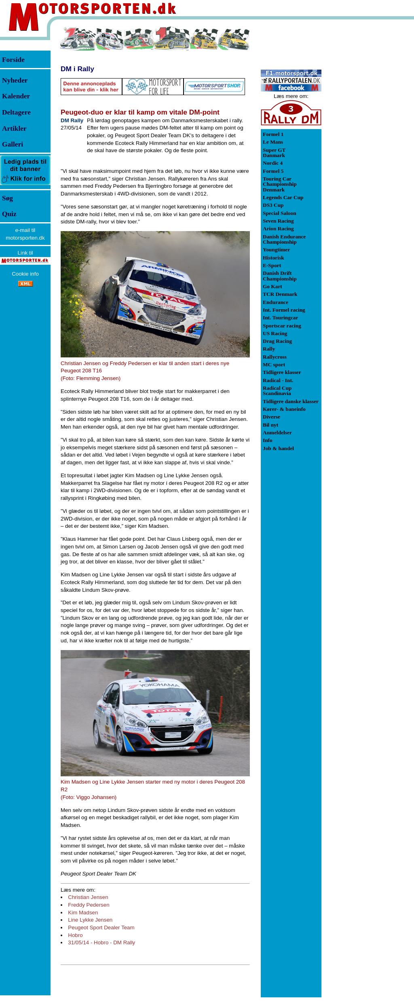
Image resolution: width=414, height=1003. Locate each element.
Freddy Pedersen (88, 905)
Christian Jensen (88, 897)
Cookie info (25, 274)
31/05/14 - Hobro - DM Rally (101, 942)
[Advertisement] (364, 147)
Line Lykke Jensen (90, 920)
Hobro (75, 935)
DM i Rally (77, 69)
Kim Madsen (83, 913)
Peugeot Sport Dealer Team (101, 927)
